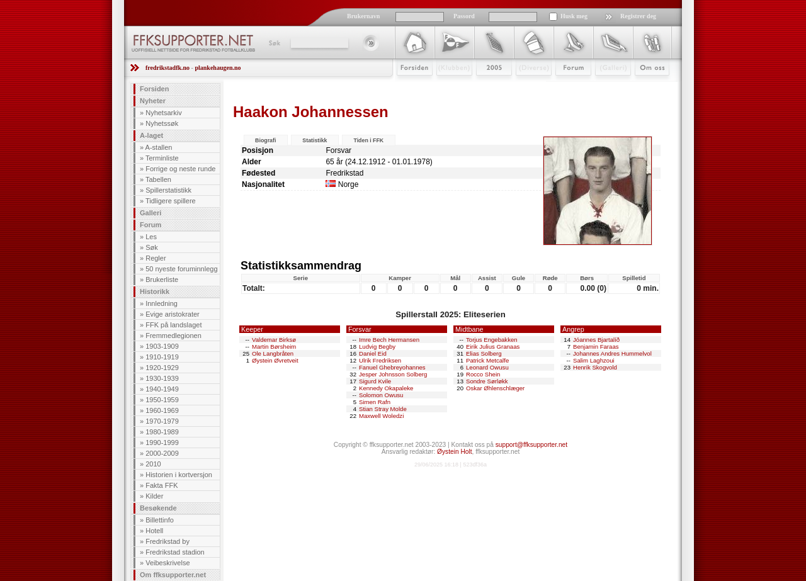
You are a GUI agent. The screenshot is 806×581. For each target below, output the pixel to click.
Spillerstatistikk (168, 190)
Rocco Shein (483, 374)
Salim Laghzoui (594, 360)
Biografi (265, 140)
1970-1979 (162, 421)
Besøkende (158, 508)
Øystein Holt (454, 451)
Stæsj (523, 86)
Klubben (448, 86)
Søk (273, 42)
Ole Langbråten (272, 353)
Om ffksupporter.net (173, 574)
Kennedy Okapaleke (386, 388)
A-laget (151, 135)
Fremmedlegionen (173, 335)
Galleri (604, 86)
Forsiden (409, 86)
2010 (153, 464)
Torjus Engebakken (492, 339)
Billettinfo (159, 520)
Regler (155, 258)
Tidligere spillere (170, 201)
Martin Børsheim (274, 346)
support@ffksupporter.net (531, 444)
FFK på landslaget (173, 325)
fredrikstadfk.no (167, 67)
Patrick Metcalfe (487, 360)
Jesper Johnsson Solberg (393, 374)
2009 (482, 86)
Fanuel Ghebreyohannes (392, 367)
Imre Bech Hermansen (389, 339)
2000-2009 (162, 453)
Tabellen (158, 179)
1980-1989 (162, 432)
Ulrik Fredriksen (380, 360)
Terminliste (162, 158)
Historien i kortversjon (178, 474)
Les (151, 236)
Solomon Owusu (381, 395)
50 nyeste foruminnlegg (181, 269)
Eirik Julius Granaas (492, 346)
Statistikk (314, 140)
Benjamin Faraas (596, 346)
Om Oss (647, 86)
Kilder (154, 496)
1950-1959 (162, 399)
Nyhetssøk (161, 123)
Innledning (161, 303)
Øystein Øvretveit (275, 360)
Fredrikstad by (167, 541)
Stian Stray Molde (383, 408)
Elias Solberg (484, 353)
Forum (564, 86)
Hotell (154, 530)
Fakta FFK (161, 485)
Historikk (154, 291)
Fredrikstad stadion (175, 552)
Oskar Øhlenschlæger (495, 388)
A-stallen (159, 147)
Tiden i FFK (368, 140)
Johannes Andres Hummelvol (612, 353)
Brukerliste (161, 279)
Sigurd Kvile (375, 381)
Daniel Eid (373, 353)
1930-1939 (162, 378)
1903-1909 (162, 346)
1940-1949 (162, 389)
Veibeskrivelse (167, 563)
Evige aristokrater (172, 314)
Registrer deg (638, 16)
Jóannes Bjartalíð (596, 339)
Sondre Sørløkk (487, 381)
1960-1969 (162, 410)
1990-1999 (162, 442)
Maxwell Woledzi (381, 415)
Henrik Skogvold (595, 367)
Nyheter (153, 100)
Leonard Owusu (487, 367)
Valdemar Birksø (274, 339)
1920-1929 (162, 367)
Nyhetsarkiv (163, 112)
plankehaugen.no (218, 67)
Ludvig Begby (377, 346)
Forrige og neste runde (180, 168)
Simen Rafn (374, 401)
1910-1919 (162, 357)
